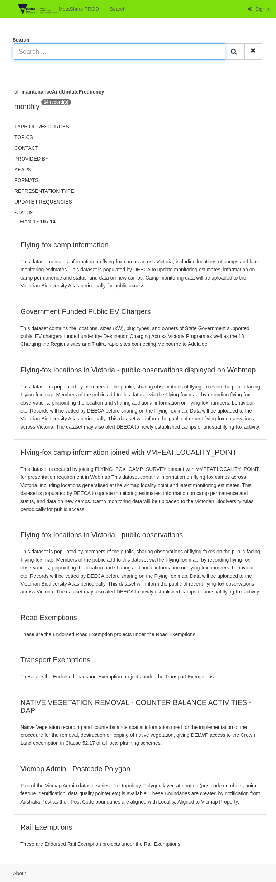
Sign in (259, 9)
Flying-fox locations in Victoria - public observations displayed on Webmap (138, 370)
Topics (23, 137)
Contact (26, 148)
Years (22, 169)
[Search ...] (119, 51)
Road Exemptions (48, 617)
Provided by (31, 159)
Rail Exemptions (46, 827)
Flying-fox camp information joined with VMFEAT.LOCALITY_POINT (128, 452)
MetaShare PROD (58, 9)
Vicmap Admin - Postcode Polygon (75, 769)
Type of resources (41, 126)
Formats (26, 180)
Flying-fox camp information (64, 245)
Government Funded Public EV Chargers (85, 311)
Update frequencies (43, 202)
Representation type (44, 191)
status (23, 212)
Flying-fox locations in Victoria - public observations (101, 535)
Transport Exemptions (55, 660)
